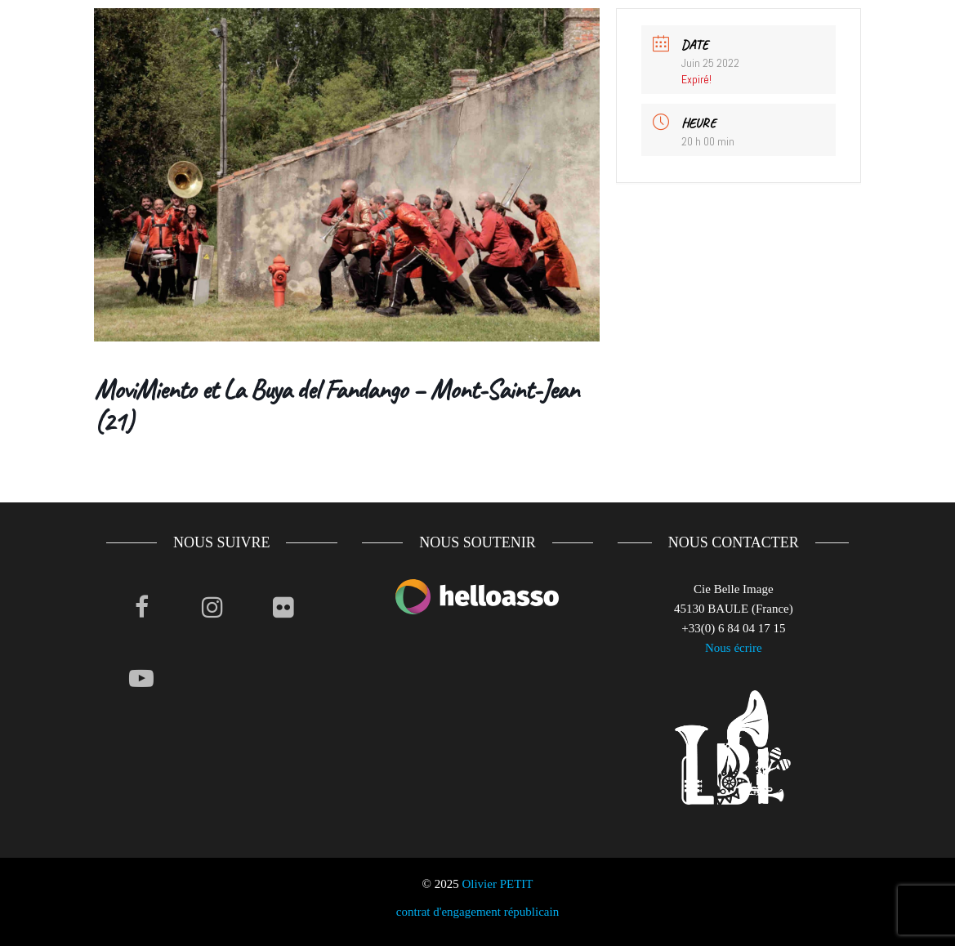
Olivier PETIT (497, 883)
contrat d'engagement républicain (477, 911)
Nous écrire (733, 647)
